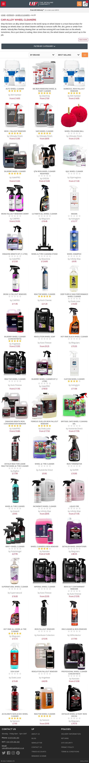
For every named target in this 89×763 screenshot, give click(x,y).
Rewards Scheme (39, 756)
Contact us (37, 747)
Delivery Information (71, 734)
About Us (36, 734)
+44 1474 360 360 (13, 742)
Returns (65, 738)
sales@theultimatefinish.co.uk (13, 748)
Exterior (10, 15)
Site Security (67, 743)
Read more (83, 40)
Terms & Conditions (70, 751)
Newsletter (37, 743)
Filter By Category (44, 46)
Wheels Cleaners (23, 15)
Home (3, 15)
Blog (34, 738)
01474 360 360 (13, 738)
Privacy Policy (67, 747)
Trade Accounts (39, 751)
